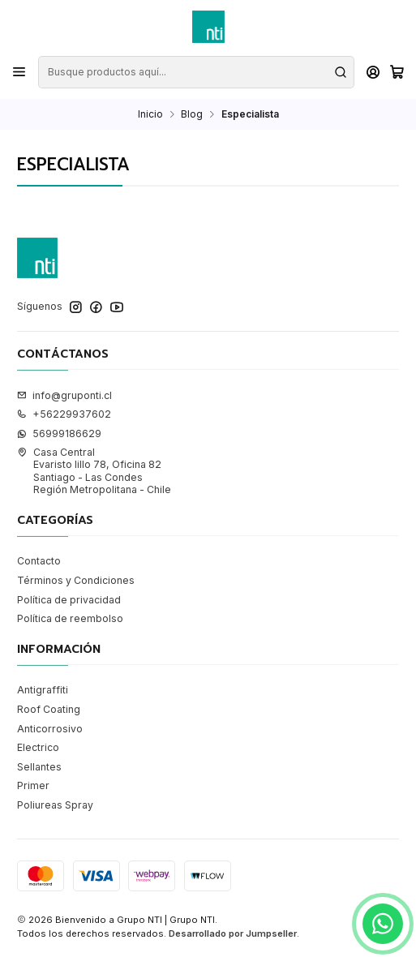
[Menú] (19, 72)
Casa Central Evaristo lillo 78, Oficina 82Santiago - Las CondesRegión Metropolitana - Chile (94, 471)
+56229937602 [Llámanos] (64, 414)
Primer (33, 785)
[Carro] (396, 72)
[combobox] (196, 72)
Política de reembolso (70, 618)
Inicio (150, 114)
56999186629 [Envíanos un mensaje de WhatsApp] (59, 433)
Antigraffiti (42, 690)
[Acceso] (373, 72)
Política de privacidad (69, 600)
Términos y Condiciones (76, 580)
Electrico (38, 747)
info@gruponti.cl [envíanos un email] (64, 395)
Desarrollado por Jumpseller (233, 933)
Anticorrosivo (50, 729)
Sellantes (39, 767)
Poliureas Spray (55, 805)
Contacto (39, 561)
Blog (192, 114)
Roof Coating (48, 709)
